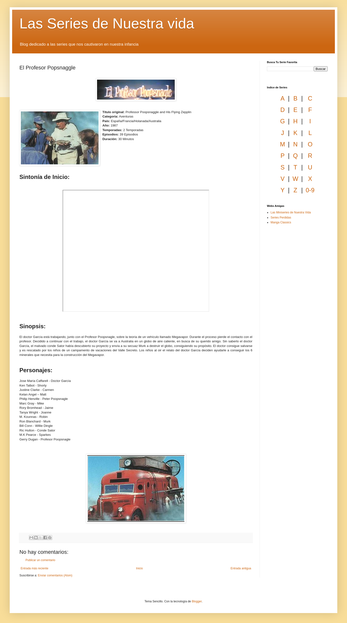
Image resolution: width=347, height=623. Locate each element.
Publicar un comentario (40, 560)
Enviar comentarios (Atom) (55, 575)
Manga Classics (281, 222)
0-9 (310, 190)
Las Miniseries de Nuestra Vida (291, 212)
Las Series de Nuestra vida (106, 23)
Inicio (139, 568)
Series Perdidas (281, 217)
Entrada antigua (241, 568)
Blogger (197, 601)
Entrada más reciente (34, 568)
